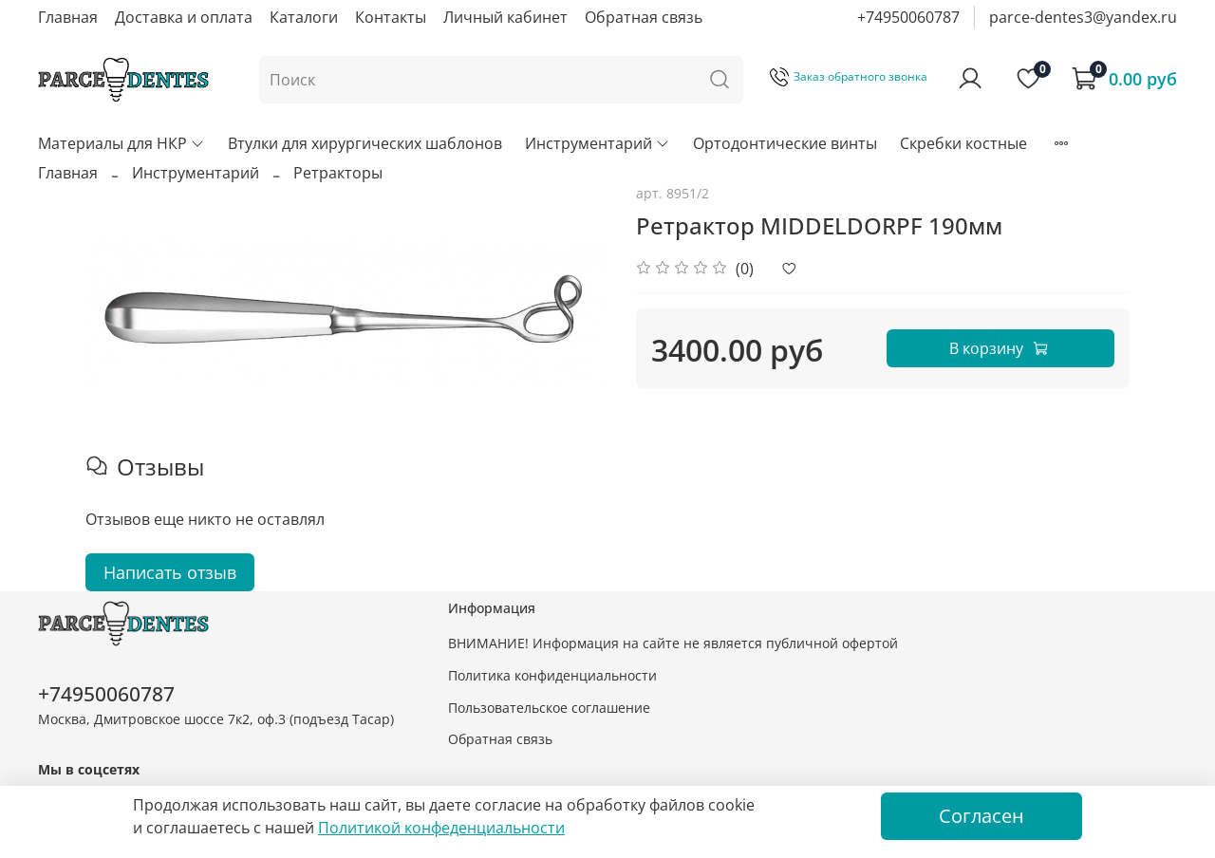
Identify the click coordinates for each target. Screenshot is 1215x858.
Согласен (981, 816)
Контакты (390, 17)
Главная (68, 17)
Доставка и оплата (183, 17)
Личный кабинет (505, 17)
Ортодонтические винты (785, 143)
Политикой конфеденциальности (441, 827)
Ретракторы (338, 172)
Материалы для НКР (121, 143)
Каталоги (304, 17)
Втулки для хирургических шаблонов (365, 143)
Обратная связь (643, 17)
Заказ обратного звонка (848, 76)
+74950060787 (908, 17)
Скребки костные (963, 143)
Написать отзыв (169, 572)
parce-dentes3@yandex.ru (1083, 17)
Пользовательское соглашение (549, 708)
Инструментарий (597, 143)
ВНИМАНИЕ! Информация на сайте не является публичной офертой (673, 643)
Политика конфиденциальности (552, 675)
